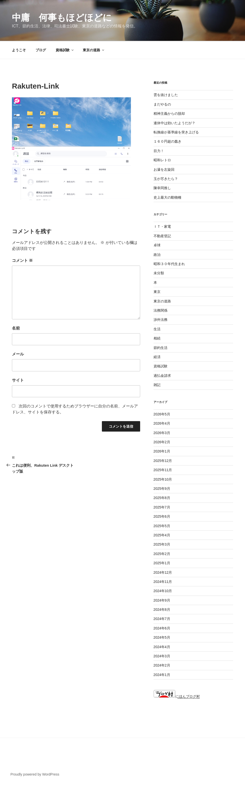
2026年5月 (162, 414)
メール (18, 354)
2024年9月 (162, 600)
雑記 (157, 385)
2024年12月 (163, 572)
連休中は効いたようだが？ (174, 123)
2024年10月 (163, 591)
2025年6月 (162, 516)
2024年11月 (163, 582)
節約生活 (160, 348)
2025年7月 (162, 507)
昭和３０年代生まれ (169, 264)
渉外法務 (160, 320)
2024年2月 (162, 665)
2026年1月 (162, 451)
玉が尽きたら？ (166, 179)
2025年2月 (162, 554)
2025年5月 (162, 526)
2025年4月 (162, 535)
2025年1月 (162, 563)
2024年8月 (162, 610)
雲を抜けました (166, 95)
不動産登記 (162, 236)
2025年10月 (163, 479)
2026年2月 (162, 442)
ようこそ (19, 50)
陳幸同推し (162, 188)
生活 (157, 329)
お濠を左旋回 (164, 169)
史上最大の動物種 (167, 197)
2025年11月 (163, 470)
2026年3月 (162, 433)
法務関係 (160, 310)
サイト (18, 380)
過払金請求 (162, 376)
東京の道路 (94, 50)
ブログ (41, 50)
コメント (22, 260)
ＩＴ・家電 (162, 226)
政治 (157, 255)
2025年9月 (162, 489)
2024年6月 (162, 628)
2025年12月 (163, 461)
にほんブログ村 (177, 696)
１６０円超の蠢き (167, 141)
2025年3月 (162, 544)
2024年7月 (162, 619)
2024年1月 (162, 675)
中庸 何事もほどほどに (62, 17)
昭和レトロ (162, 160)
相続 (157, 338)
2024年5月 (162, 637)
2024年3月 (162, 656)
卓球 (157, 245)
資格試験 (65, 50)
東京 (157, 292)
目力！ (159, 151)
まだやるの (162, 104)
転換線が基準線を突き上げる (176, 132)
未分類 (159, 273)
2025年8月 (162, 498)
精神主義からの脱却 (169, 113)
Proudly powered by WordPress (34, 774)
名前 (16, 328)
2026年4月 (162, 423)
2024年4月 (162, 647)
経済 (157, 357)
